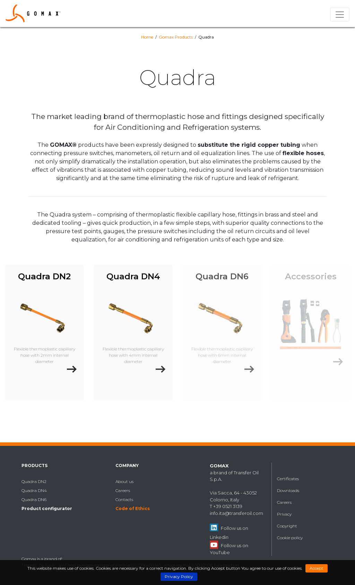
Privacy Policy (179, 576)
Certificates (288, 478)
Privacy (284, 514)
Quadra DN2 (33, 481)
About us (124, 481)
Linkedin (219, 537)
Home (147, 37)
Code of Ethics (132, 508)
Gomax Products (176, 37)
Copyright (287, 525)
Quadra (206, 37)
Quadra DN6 (33, 499)
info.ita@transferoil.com (236, 513)
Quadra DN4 (34, 490)
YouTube (220, 552)
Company (127, 465)
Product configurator (46, 508)
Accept (316, 568)
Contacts (124, 499)
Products (34, 465)
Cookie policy (290, 537)
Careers (122, 490)
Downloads (288, 490)
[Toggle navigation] (339, 15)
